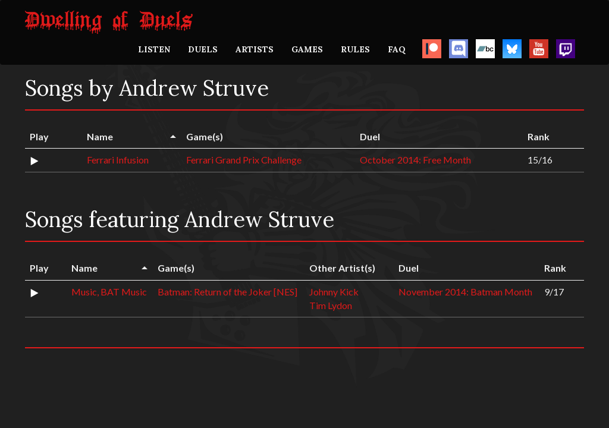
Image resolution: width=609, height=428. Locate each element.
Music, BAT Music (109, 291)
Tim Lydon (330, 305)
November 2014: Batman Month (465, 291)
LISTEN (154, 49)
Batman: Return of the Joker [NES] (227, 291)
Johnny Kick (334, 291)
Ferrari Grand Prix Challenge (244, 159)
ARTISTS (255, 49)
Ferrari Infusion (118, 159)
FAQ (397, 49)
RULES (355, 49)
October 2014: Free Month (415, 159)
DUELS (203, 49)
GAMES (307, 49)
